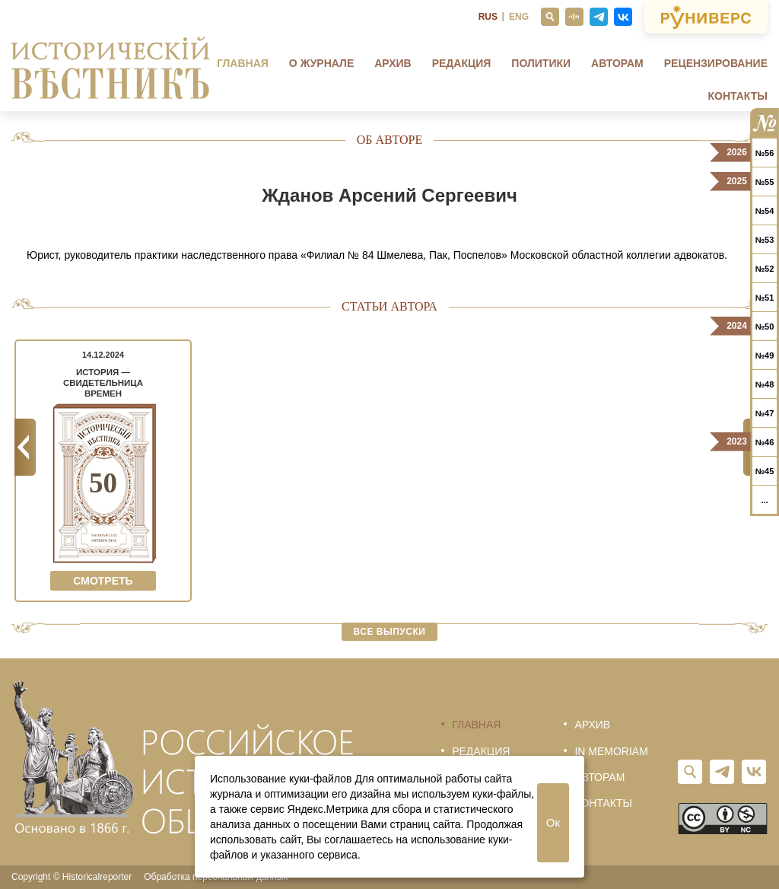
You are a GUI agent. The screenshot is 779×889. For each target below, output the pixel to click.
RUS (488, 16)
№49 (764, 355)
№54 (764, 210)
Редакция (461, 63)
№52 (764, 268)
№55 (764, 181)
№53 (764, 239)
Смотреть (102, 581)
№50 (764, 326)
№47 (764, 413)
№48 (764, 384)
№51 (764, 297)
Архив (392, 63)
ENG (519, 16)
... (764, 500)
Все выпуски (390, 631)
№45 (764, 471)
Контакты (738, 96)
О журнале (321, 63)
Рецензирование (716, 63)
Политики (541, 63)
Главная (243, 63)
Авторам (617, 63)
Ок (553, 822)
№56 (764, 153)
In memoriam (610, 751)
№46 (764, 442)
